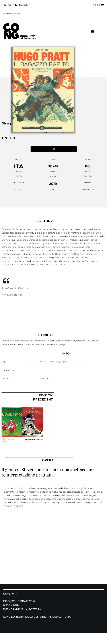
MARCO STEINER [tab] (12, 294)
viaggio (64, 361)
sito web (18, 189)
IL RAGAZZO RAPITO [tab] (15, 288)
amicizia (43, 361)
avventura (54, 361)
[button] (92, 31)
